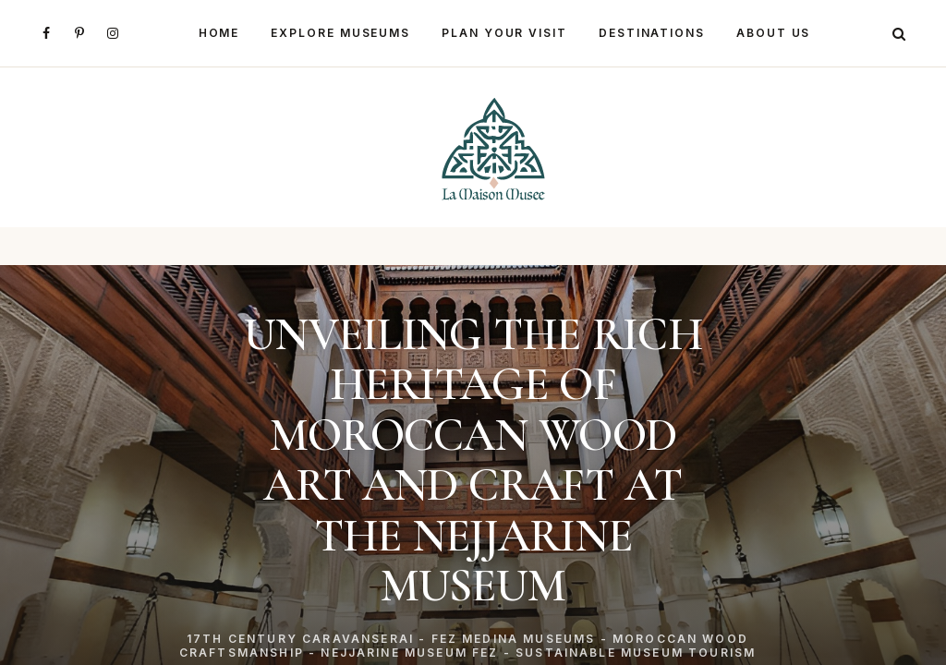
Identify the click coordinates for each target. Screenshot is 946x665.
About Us (773, 33)
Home (219, 33)
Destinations (652, 33)
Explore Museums (340, 33)
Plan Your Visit (504, 33)
